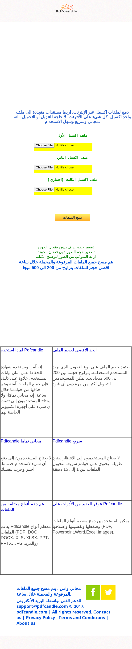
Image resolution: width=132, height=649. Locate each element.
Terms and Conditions (81, 617)
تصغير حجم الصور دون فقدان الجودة (65, 252)
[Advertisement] (66, 67)
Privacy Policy (40, 617)
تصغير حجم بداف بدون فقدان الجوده (66, 247)
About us (25, 623)
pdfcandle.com (31, 612)
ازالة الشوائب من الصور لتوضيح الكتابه (66, 257)
